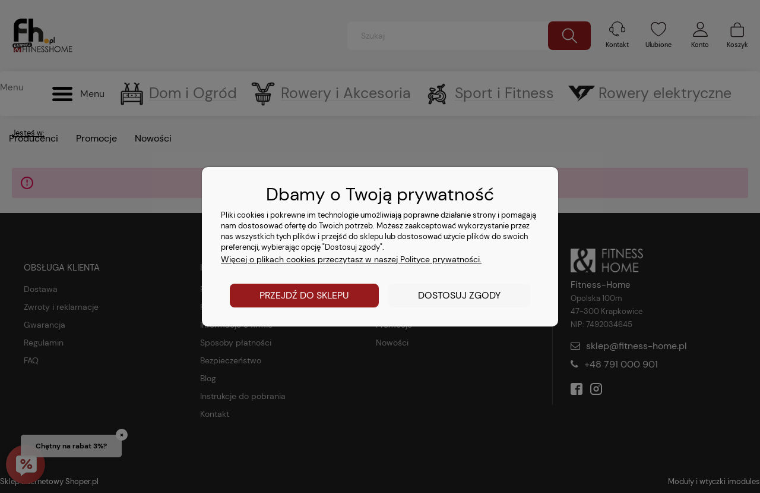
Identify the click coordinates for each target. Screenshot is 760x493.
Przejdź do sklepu (304, 295)
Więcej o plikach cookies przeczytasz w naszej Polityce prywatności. (351, 259)
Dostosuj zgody (459, 295)
